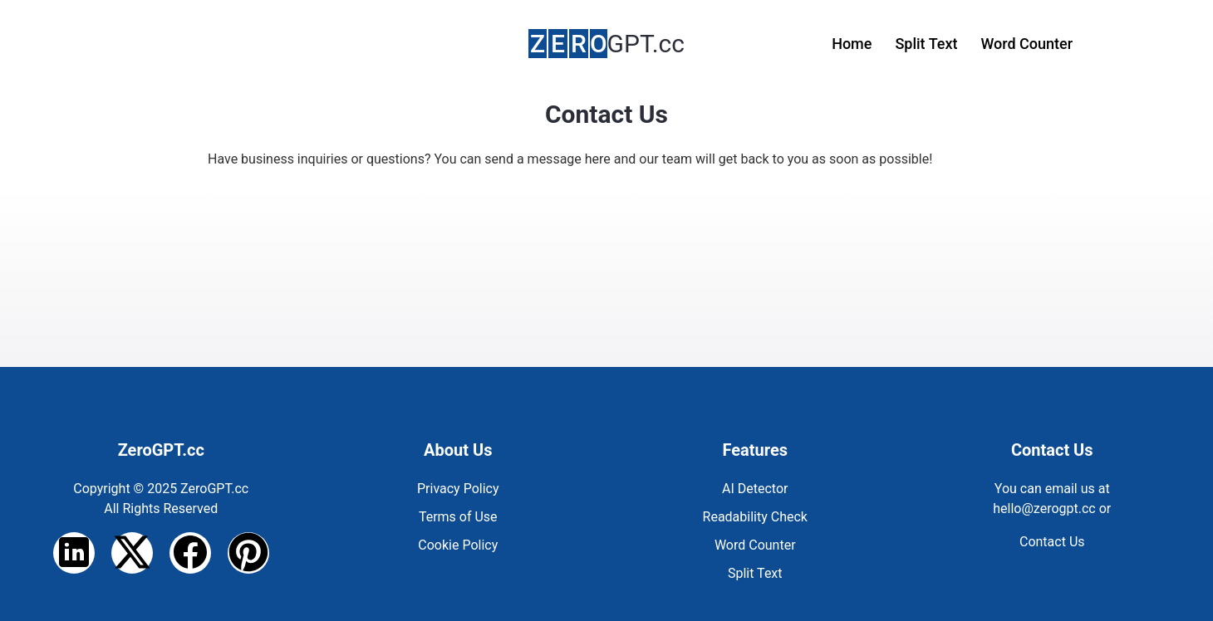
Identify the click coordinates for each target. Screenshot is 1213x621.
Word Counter (1026, 43)
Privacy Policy (458, 488)
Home (852, 43)
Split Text (926, 43)
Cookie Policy (458, 545)
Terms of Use (458, 517)
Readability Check (755, 517)
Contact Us (1052, 542)
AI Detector (755, 488)
